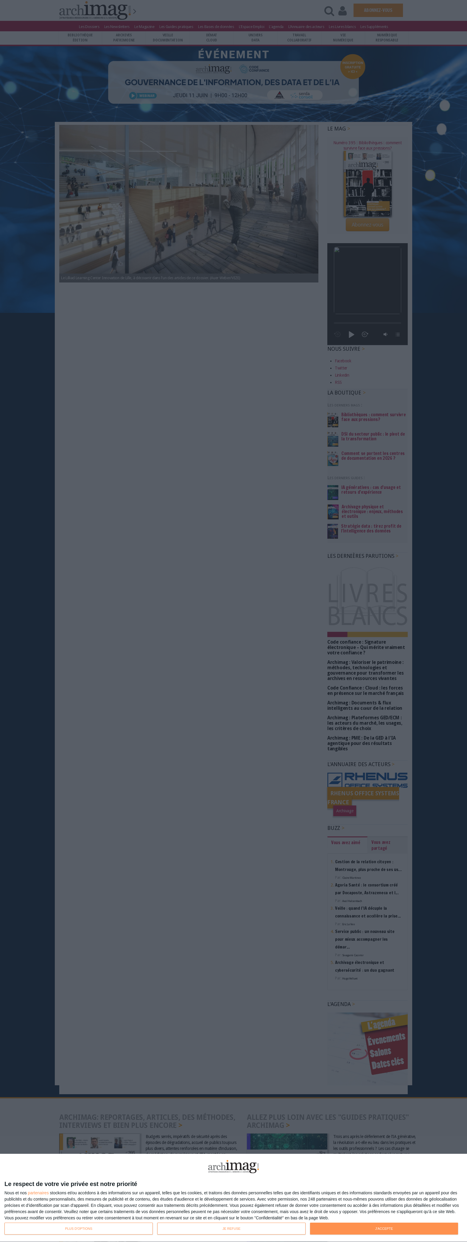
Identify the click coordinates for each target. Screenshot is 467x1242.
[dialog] (233, 1198)
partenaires (38, 1193)
